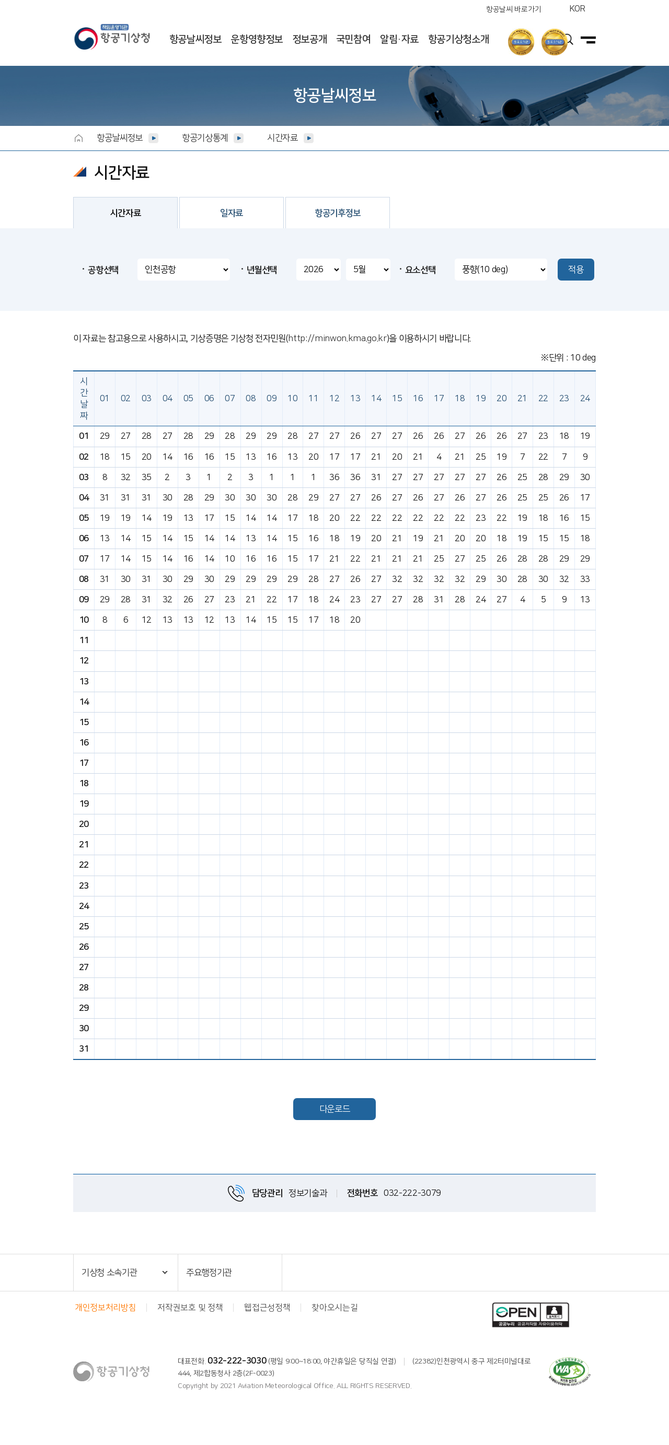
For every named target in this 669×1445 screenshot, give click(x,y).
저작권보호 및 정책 (190, 1307)
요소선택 (420, 270)
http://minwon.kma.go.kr (337, 338)
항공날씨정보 (195, 39)
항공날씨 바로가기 (513, 9)
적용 (575, 269)
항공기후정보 (338, 213)
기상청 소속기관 (109, 1272)
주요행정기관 (209, 1272)
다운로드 (334, 1109)
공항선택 (103, 270)
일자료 (231, 213)
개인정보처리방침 (105, 1307)
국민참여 (353, 39)
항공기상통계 (205, 138)
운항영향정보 (256, 39)
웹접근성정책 (267, 1307)
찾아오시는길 (334, 1307)
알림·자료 (399, 39)
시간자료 (282, 138)
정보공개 (309, 39)
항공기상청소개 (458, 39)
